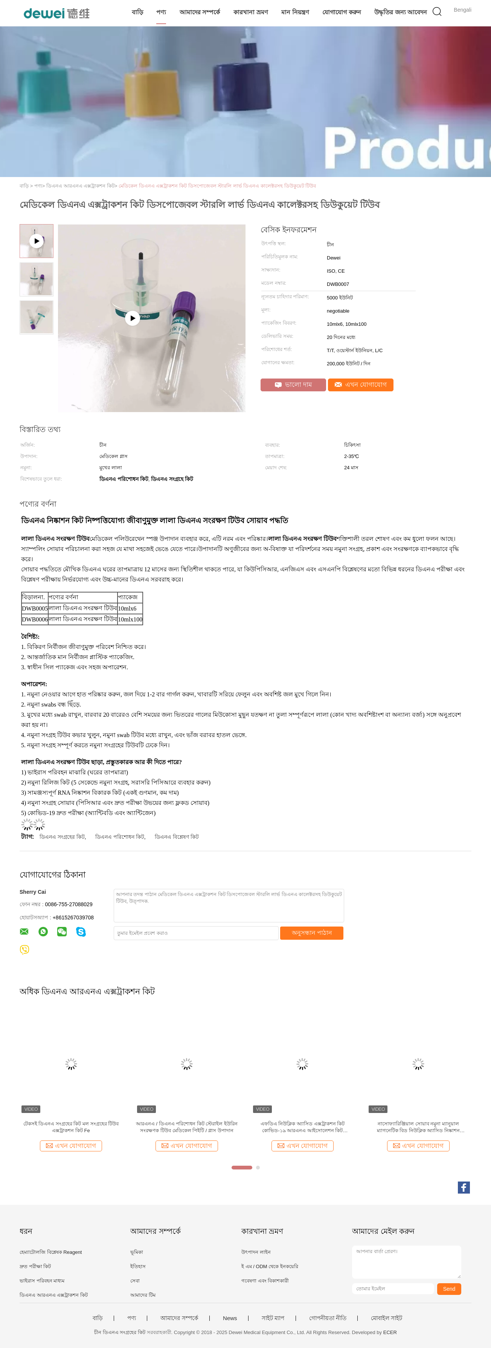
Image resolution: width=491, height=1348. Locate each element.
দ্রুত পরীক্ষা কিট (35, 1266)
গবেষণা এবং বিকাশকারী (265, 1281)
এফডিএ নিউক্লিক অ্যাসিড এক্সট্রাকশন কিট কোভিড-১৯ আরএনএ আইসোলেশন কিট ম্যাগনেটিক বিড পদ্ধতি (303, 1127)
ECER (390, 1332)
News (230, 1318)
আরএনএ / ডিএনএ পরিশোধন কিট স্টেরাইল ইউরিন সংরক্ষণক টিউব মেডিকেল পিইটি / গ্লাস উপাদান (187, 1127)
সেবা (135, 1281)
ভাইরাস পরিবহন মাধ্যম (42, 1281)
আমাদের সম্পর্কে (200, 12)
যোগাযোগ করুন (341, 12)
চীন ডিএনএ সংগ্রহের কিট (119, 1332)
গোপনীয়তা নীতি (327, 1318)
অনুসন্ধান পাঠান (312, 933)
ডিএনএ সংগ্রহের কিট (62, 837)
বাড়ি (137, 12)
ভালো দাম (293, 384)
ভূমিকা (136, 1252)
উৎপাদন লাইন (256, 1252)
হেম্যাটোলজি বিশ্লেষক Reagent (51, 1252)
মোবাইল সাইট (386, 1318)
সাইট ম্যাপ (273, 1318)
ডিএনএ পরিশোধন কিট (119, 837)
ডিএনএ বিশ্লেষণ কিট (177, 837)
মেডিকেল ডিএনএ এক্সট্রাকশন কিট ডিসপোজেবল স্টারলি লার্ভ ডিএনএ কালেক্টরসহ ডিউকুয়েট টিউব (217, 186)
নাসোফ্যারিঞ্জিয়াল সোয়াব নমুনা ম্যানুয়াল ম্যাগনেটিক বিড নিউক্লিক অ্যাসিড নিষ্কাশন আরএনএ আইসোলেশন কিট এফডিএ (418, 1127)
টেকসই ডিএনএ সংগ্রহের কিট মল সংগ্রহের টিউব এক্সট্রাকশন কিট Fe (71, 1127)
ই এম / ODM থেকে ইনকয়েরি (269, 1266)
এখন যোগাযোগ (361, 384)
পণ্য (161, 12)
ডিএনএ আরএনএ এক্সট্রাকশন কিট (54, 1295)
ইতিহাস (138, 1266)
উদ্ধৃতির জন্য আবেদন (400, 12)
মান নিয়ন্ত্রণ (295, 12)
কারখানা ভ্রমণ (250, 12)
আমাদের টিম (143, 1295)
